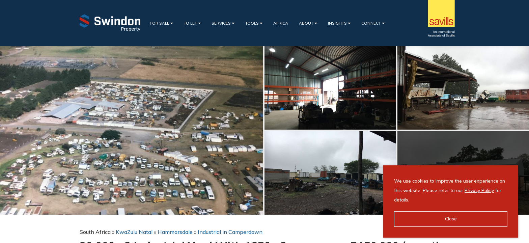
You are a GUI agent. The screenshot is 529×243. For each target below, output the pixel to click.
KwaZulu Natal (134, 231)
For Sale (161, 23)
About (308, 23)
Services (223, 23)
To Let (192, 23)
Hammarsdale (175, 231)
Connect (373, 23)
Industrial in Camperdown (230, 231)
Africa (280, 23)
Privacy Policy (479, 190)
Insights (339, 23)
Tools (253, 23)
